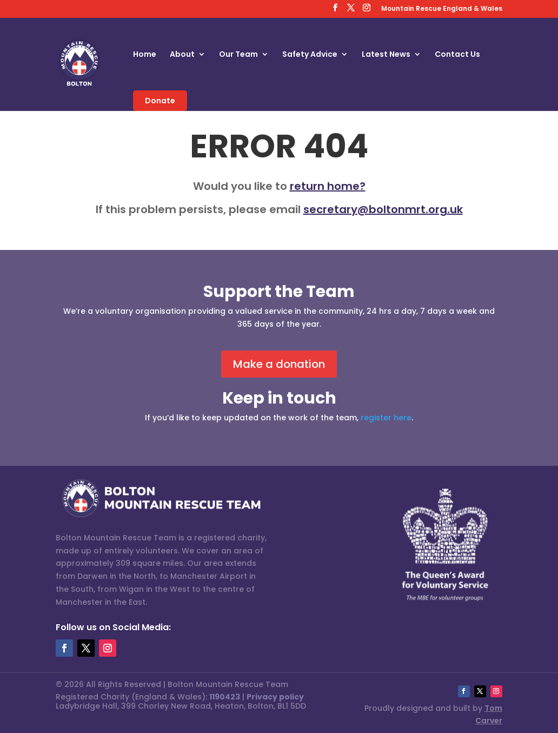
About (182, 55)
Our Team (238, 55)
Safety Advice (309, 55)
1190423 (224, 696)
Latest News (386, 55)
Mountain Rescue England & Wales (441, 9)
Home (144, 55)
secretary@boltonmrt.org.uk (383, 209)
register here (386, 417)
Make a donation (279, 364)
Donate (160, 100)
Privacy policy (275, 696)
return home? (328, 186)
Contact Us (457, 55)
